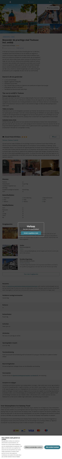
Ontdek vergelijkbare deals (31, 233)
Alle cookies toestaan (52, 447)
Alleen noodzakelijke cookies (33, 447)
